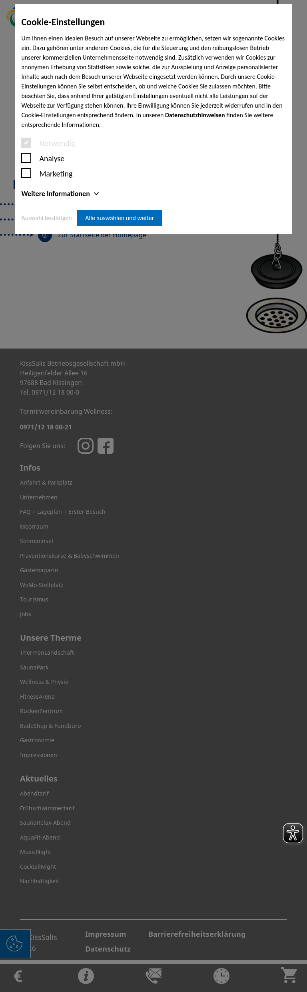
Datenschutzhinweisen (195, 115)
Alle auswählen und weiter (119, 218)
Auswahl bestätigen (46, 218)
